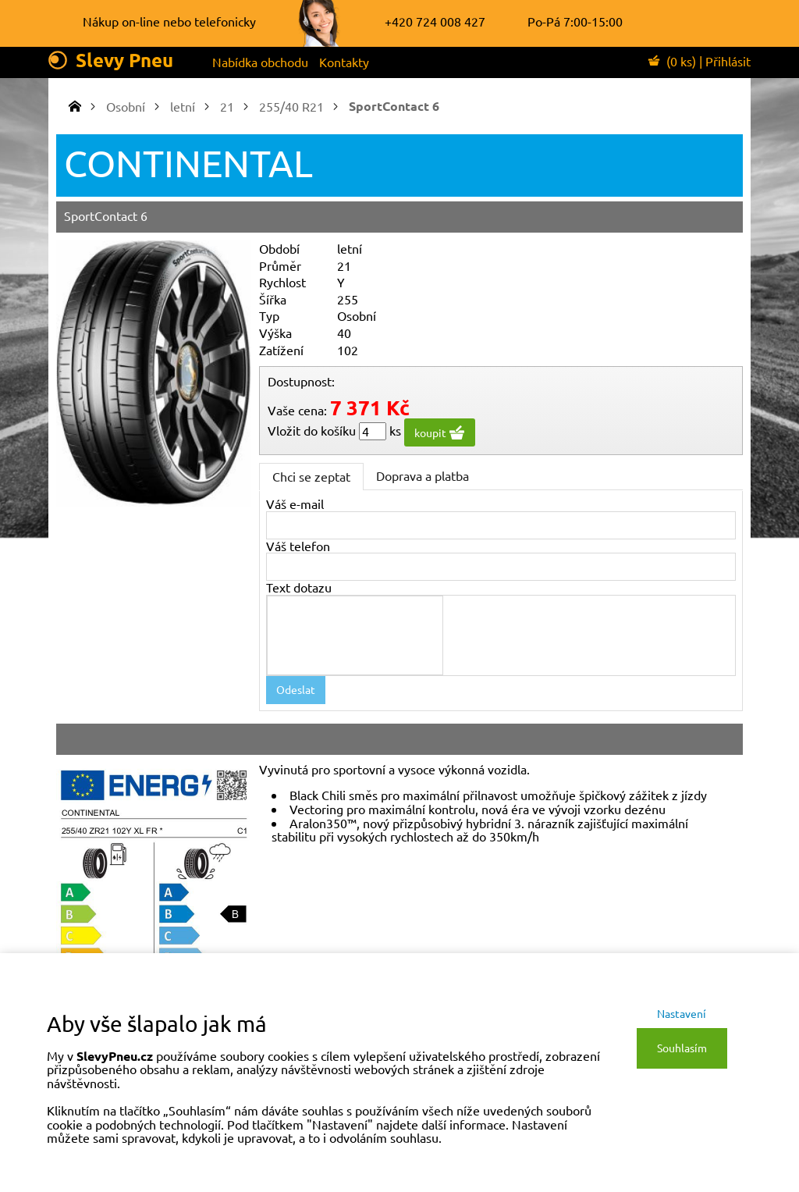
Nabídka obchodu (260, 61)
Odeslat (295, 689)
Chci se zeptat (311, 476)
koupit (439, 433)
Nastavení (681, 1013)
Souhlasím (682, 1048)
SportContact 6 (394, 106)
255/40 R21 (291, 106)
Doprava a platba (422, 475)
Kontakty (344, 61)
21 (227, 106)
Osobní (125, 106)
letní (182, 106)
